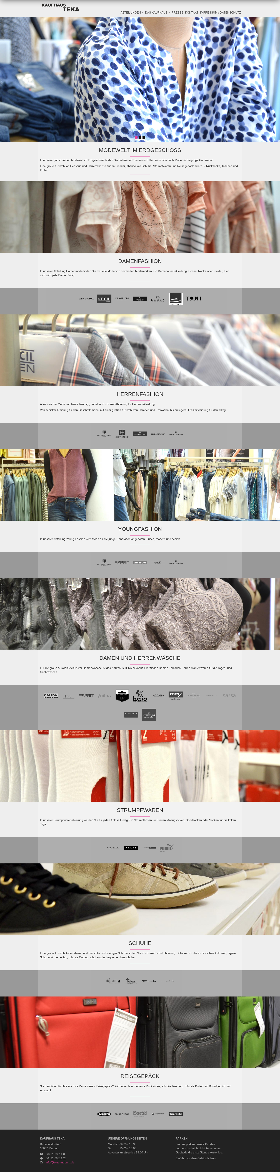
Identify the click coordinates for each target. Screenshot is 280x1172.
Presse (177, 12)
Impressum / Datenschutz (220, 12)
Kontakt (191, 12)
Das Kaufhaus (157, 12)
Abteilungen (132, 12)
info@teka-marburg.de (60, 1162)
